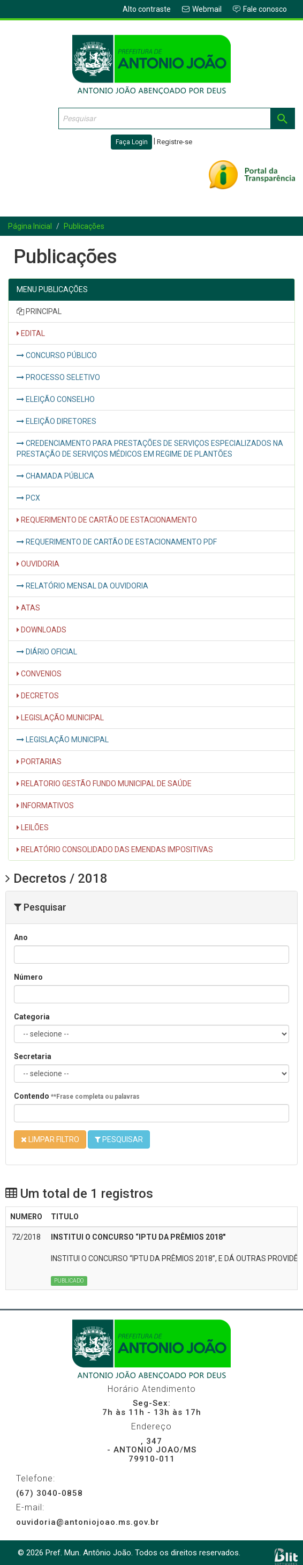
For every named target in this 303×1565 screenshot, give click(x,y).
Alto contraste (147, 9)
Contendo (77, 1096)
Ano (21, 937)
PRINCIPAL (39, 311)
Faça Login (132, 142)
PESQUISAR (119, 1139)
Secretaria (32, 1056)
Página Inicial (30, 226)
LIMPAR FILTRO (50, 1139)
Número (28, 977)
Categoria (32, 1016)
